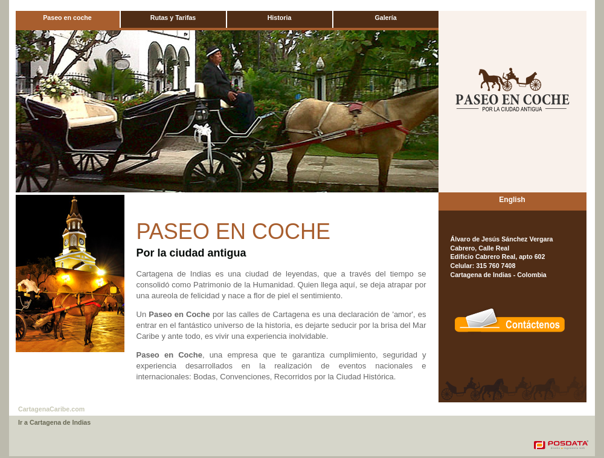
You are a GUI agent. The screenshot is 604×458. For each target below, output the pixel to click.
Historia (280, 17)
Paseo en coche (67, 17)
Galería (385, 17)
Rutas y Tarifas (173, 17)
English (512, 199)
